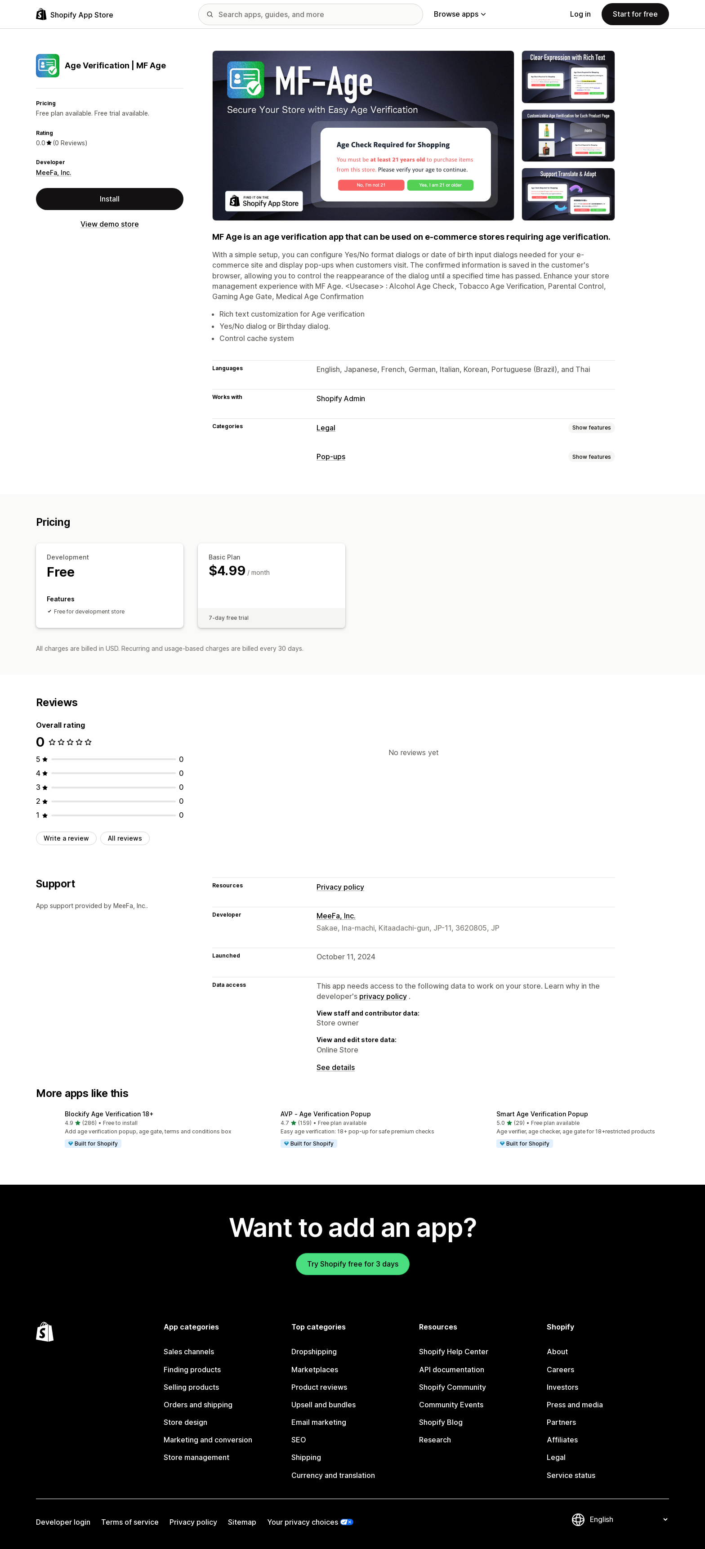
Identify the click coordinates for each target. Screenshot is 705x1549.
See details (336, 1067)
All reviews (125, 838)
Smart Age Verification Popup (542, 1114)
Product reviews (319, 1387)
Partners (561, 1422)
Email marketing (318, 1422)
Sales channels (189, 1351)
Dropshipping (314, 1351)
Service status (571, 1475)
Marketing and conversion (208, 1439)
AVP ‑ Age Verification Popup (326, 1114)
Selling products (191, 1387)
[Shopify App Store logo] (74, 14)
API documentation (451, 1369)
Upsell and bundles (323, 1404)
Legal (326, 427)
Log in (580, 13)
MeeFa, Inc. (53, 172)
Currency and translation (333, 1475)
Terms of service (130, 1522)
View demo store (109, 223)
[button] (136, 1130)
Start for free (635, 13)
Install (110, 198)
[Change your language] (628, 1519)
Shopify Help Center (453, 1351)
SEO (298, 1439)
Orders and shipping (198, 1404)
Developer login (63, 1522)
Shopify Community (452, 1387)
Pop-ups (331, 456)
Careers (560, 1369)
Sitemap (242, 1522)
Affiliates (562, 1439)
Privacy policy (340, 886)
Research (435, 1439)
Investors (562, 1387)
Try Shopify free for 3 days (352, 1263)
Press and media (575, 1404)
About (557, 1351)
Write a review (66, 838)
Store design (185, 1422)
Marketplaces (314, 1369)
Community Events (451, 1404)
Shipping (306, 1457)
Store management (196, 1457)
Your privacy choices (302, 1522)
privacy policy (383, 996)
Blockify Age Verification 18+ (109, 1114)
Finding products (192, 1369)
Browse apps (460, 13)
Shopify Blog (441, 1422)
